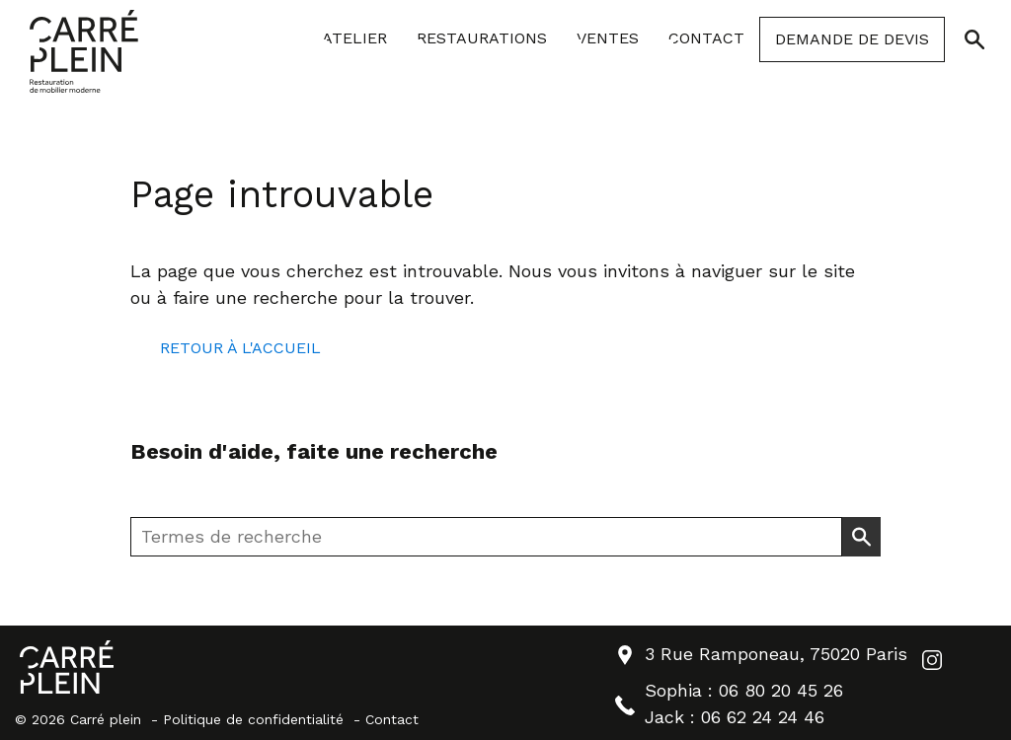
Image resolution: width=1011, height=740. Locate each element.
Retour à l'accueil (240, 347)
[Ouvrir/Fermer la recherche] (974, 39)
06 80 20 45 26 (781, 690)
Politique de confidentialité (253, 719)
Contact (392, 719)
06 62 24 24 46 (762, 716)
